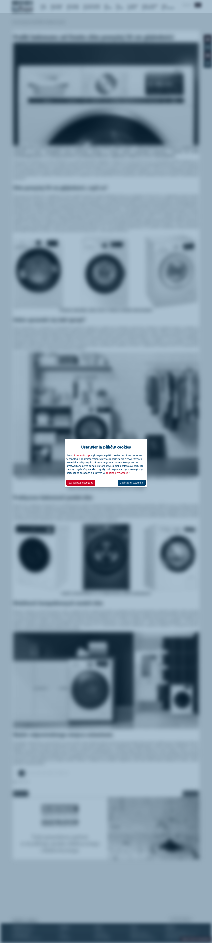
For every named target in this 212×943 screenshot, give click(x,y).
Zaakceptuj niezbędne (81, 482)
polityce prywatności (117, 472)
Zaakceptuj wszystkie (131, 482)
